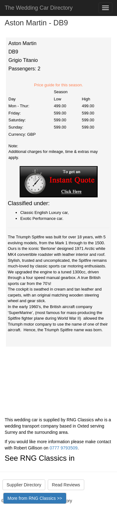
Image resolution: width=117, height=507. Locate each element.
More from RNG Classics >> (34, 498)
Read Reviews (66, 484)
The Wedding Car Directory (39, 8)
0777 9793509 (64, 447)
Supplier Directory (24, 484)
